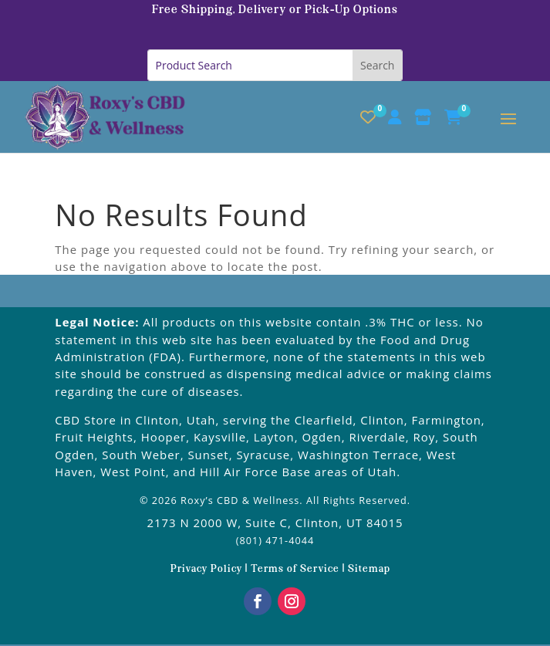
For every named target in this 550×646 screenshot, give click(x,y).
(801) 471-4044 (275, 540)
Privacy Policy (207, 569)
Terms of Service (295, 569)
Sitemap (369, 569)
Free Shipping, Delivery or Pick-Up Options (275, 10)
